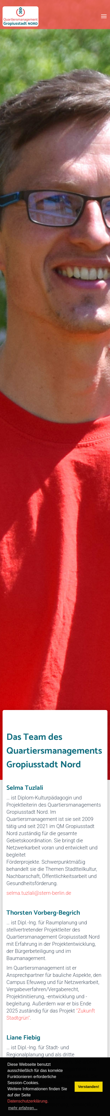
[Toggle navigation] (104, 16)
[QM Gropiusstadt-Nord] (20, 16)
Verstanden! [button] (88, 1087)
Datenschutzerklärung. (27, 1101)
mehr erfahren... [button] (22, 1108)
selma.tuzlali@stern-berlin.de (38, 893)
